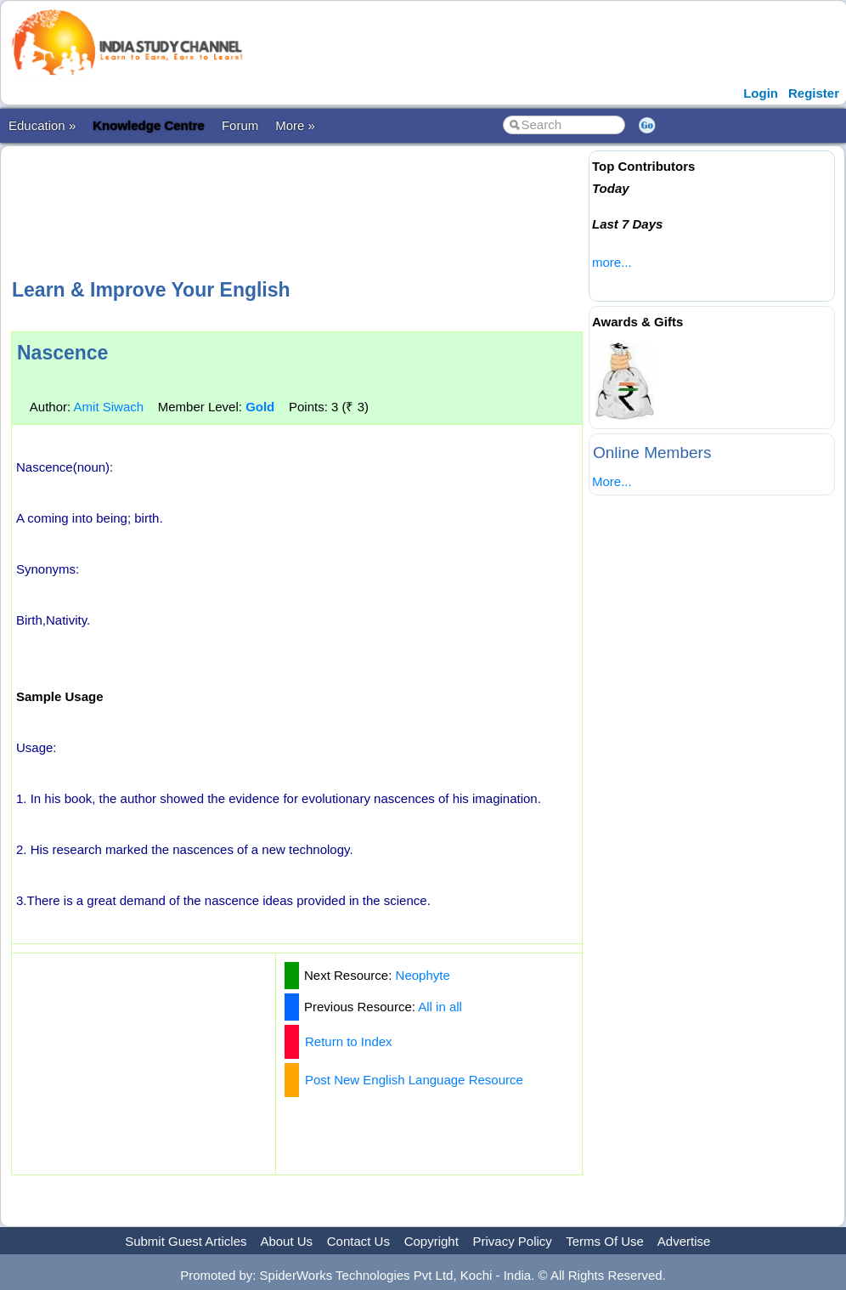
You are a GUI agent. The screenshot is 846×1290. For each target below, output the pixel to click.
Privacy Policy (512, 1241)
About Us (286, 1241)
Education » (42, 125)
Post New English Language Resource (414, 1079)
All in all (440, 1006)
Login (760, 93)
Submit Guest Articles (185, 1241)
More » (295, 125)
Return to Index (348, 1041)
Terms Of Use (605, 1241)
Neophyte (423, 975)
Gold (259, 406)
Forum (240, 125)
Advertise (684, 1241)
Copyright (431, 1241)
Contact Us (358, 1241)
